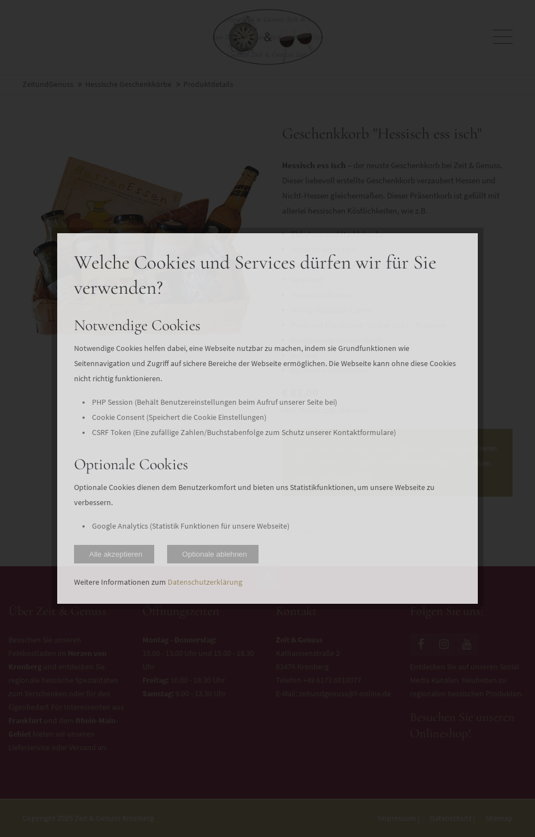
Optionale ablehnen (214, 554)
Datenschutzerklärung (205, 582)
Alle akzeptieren (115, 554)
